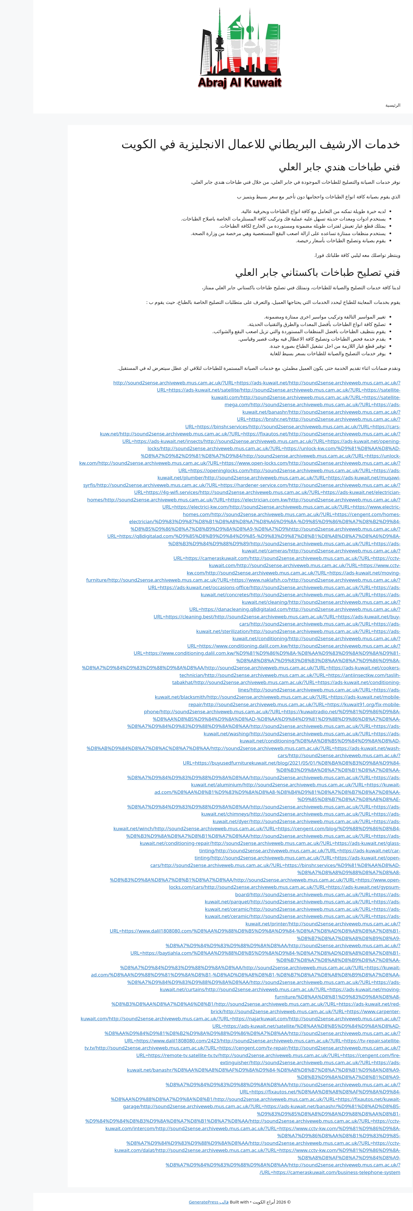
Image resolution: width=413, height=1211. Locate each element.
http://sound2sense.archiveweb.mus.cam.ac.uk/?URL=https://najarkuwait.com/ (166, 1018)
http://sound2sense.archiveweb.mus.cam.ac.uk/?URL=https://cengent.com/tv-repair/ (159, 1047)
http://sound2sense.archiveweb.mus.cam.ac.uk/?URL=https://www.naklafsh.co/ (165, 580)
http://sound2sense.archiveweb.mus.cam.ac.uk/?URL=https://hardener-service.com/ (160, 485)
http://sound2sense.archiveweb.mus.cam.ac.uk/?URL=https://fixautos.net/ (171, 433)
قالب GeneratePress (175, 1202)
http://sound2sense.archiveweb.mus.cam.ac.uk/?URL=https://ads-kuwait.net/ (168, 382)
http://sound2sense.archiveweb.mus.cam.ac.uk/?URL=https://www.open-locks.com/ (160, 463)
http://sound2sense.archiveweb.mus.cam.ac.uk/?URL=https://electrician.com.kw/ (163, 499)
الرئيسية (359, 105)
